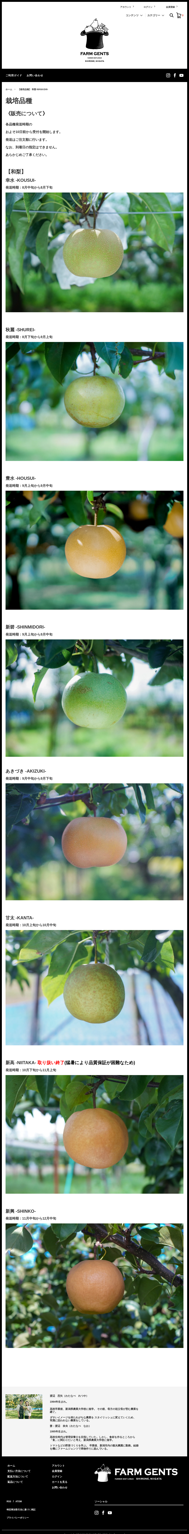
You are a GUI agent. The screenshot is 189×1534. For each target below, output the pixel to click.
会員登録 (172, 6)
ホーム (9, 89)
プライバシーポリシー (18, 1510)
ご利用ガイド (14, 75)
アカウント (127, 6)
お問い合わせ (35, 75)
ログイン (150, 6)
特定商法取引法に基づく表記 (22, 1505)
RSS (8, 1500)
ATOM (16, 1500)
